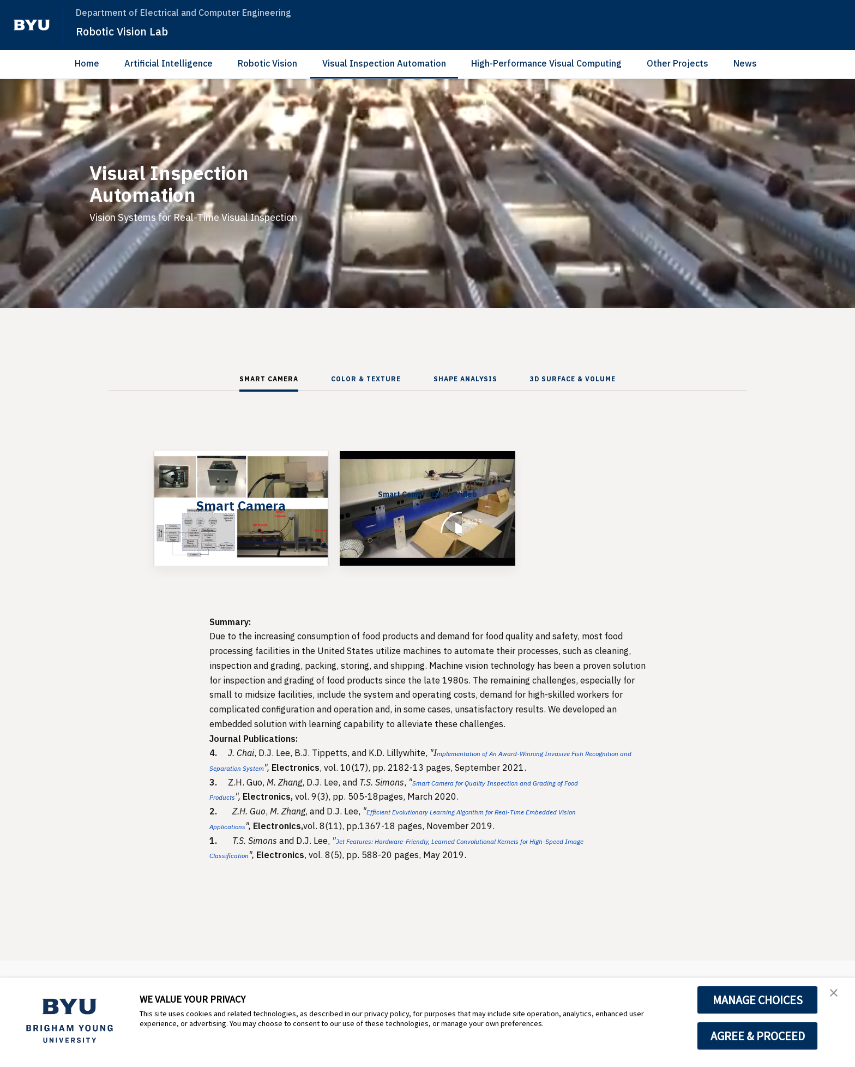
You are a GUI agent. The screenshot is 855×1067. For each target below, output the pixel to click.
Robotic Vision (267, 63)
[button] (837, 997)
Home (87, 63)
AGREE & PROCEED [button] (758, 1036)
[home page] (32, 25)
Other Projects (677, 63)
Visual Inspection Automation (384, 63)
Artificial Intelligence (168, 63)
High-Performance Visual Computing (546, 63)
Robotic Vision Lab (132, 30)
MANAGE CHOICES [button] (758, 1000)
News (745, 63)
